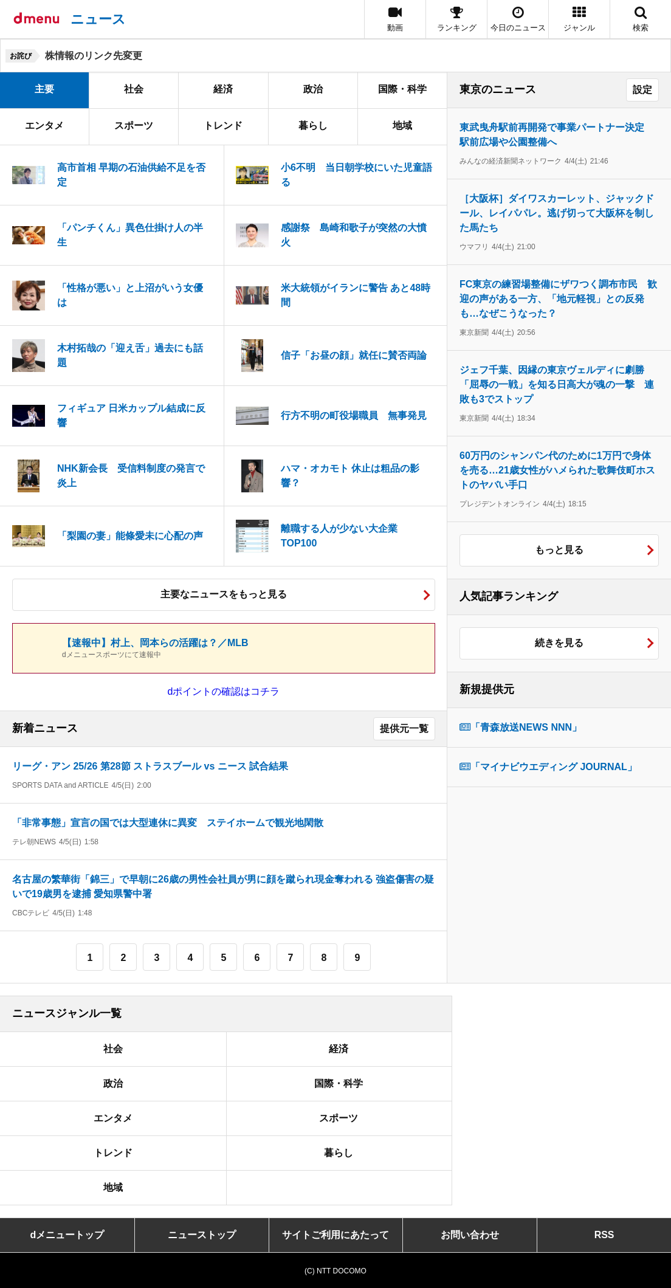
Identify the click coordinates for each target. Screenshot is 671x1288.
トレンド (223, 125)
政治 (313, 89)
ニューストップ (202, 1235)
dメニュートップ (67, 1235)
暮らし (313, 125)
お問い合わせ (470, 1235)
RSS (604, 1235)
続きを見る (559, 643)
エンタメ (44, 125)
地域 (402, 125)
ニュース (98, 19)
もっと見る (559, 550)
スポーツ (133, 125)
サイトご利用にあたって (335, 1235)
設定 (642, 89)
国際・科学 (402, 89)
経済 (223, 89)
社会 (133, 89)
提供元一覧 (404, 728)
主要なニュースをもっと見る (223, 594)
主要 (44, 89)
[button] (579, 19)
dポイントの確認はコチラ (224, 691)
